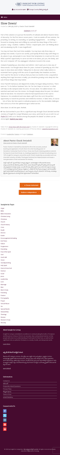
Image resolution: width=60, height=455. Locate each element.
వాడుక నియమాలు (8, 397)
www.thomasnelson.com (50, 129)
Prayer (3, 301)
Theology (3, 314)
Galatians (30, 134)
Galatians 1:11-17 (30, 31)
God (2, 254)
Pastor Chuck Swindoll (27, 26)
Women (3, 317)
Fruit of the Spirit (6, 252)
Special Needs (5, 309)
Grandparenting (6, 263)
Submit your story (16, 119)
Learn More (6, 344)
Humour (3, 271)
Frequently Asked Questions (12, 386)
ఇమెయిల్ (5, 383)
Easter (3, 235)
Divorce (3, 233)
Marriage (3, 284)
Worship (3, 323)
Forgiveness (4, 246)
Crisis (2, 227)
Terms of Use (7, 394)
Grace (2, 260)
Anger (2, 208)
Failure (3, 244)
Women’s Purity (5, 320)
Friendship (4, 249)
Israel (2, 274)
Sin (2, 306)
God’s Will (4, 257)
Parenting (4, 293)
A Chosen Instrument (30, 185)
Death (2, 230)
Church (3, 222)
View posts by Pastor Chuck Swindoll (15, 143)
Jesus (2, 276)
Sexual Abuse (5, 303)
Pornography (5, 298)
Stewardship (5, 312)
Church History (5, 224)
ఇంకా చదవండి (7, 368)
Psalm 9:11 (5, 116)
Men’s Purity (4, 290)
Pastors (17, 134)
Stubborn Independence (30, 192)
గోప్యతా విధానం (7, 392)
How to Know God (6, 268)
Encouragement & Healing (9, 238)
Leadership (10, 134)
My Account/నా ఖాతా (19, 9)
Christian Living (5, 216)
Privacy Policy (7, 389)
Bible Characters (6, 214)
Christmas (4, 219)
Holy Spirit (4, 265)
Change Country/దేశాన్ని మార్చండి (37, 9)
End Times (4, 241)
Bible (2, 211)
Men (2, 287)
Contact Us (6, 381)
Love (2, 282)
